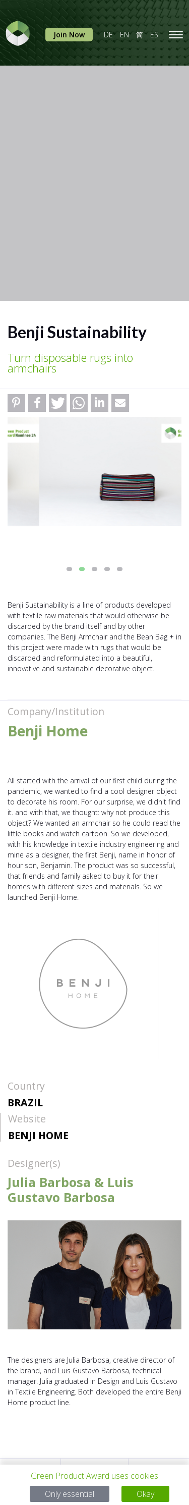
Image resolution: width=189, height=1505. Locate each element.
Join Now (69, 34)
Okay (145, 1493)
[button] (16, 403)
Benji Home (38, 1135)
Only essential (69, 1493)
